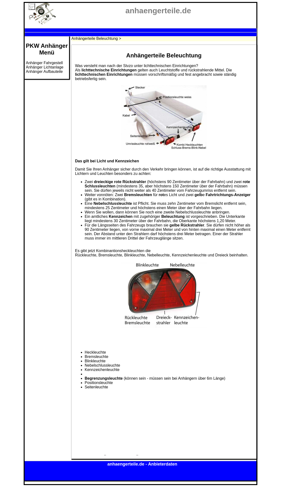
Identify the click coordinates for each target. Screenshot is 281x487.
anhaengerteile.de (126, 464)
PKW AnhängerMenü (47, 49)
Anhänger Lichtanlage (44, 67)
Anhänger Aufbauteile (44, 71)
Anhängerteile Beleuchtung (94, 38)
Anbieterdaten (162, 464)
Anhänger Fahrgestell (44, 63)
